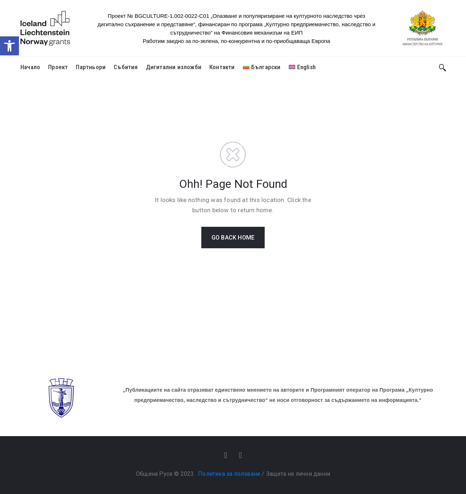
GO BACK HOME (233, 237)
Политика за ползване (229, 473)
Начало (30, 67)
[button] (9, 45)
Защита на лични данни (298, 473)
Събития (126, 67)
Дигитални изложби (173, 67)
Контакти (222, 67)
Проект (58, 67)
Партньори (91, 67)
